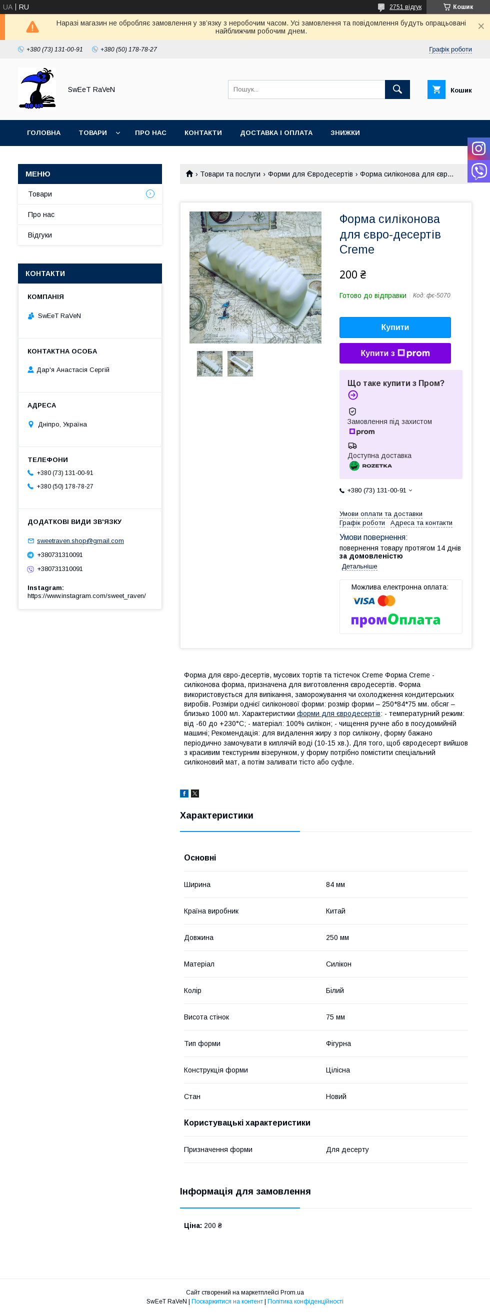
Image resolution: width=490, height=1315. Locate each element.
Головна (43, 132)
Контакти (203, 132)
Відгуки (40, 235)
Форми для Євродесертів (310, 174)
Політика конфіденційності (306, 1301)
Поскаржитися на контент (227, 1301)
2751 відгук (406, 7)
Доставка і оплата (276, 132)
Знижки (345, 132)
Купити (396, 327)
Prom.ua (292, 1292)
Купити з (395, 353)
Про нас (150, 132)
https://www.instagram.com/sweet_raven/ (87, 596)
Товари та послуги (230, 174)
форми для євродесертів (338, 714)
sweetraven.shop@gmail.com (80, 540)
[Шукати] (397, 89)
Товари (92, 132)
